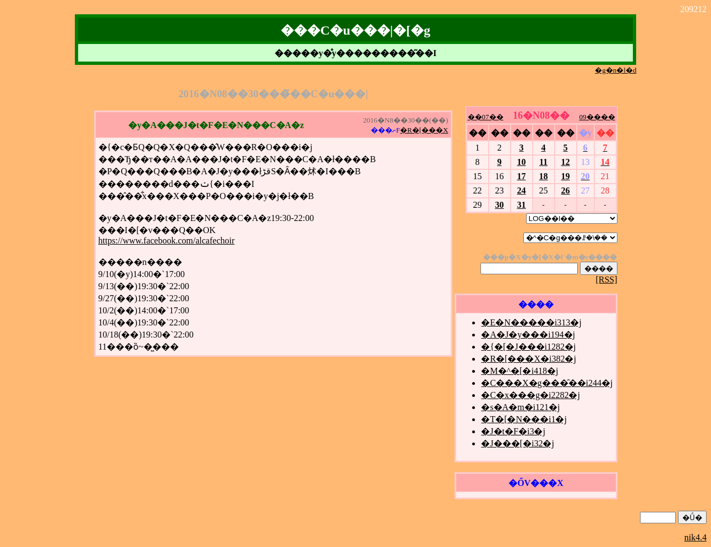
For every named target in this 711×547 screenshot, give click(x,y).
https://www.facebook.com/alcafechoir (167, 240)
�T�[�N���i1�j (524, 419)
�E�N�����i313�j (531, 322)
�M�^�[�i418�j (519, 370)
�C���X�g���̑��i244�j (546, 383)
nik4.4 (696, 537)
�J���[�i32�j (517, 443)
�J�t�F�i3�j (513, 431)
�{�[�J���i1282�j (528, 346)
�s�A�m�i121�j (520, 407)
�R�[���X (424, 130)
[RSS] (606, 279)
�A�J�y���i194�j (528, 334)
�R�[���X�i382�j (528, 358)
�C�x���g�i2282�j (530, 395)
